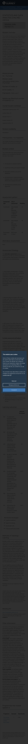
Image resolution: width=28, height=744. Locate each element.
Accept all (14, 390)
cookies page (7, 375)
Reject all (14, 381)
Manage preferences (14, 385)
